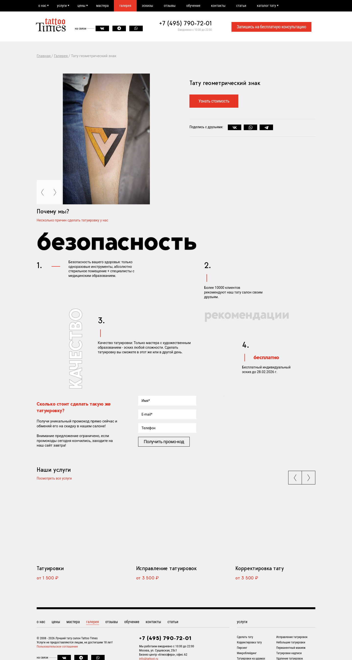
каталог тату (267, 5)
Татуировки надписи (289, 653)
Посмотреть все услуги (54, 479)
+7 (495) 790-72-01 (185, 23)
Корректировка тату (259, 568)
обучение (194, 5)
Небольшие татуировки (290, 642)
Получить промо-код (164, 441)
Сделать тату (245, 637)
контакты (219, 5)
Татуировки (50, 568)
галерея (126, 5)
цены (82, 5)
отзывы (170, 5)
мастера (103, 5)
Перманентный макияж (291, 648)
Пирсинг (242, 648)
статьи (242, 5)
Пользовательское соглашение (57, 646)
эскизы (148, 5)
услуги (62, 5)
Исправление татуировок (166, 568)
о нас (42, 5)
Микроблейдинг (247, 653)
